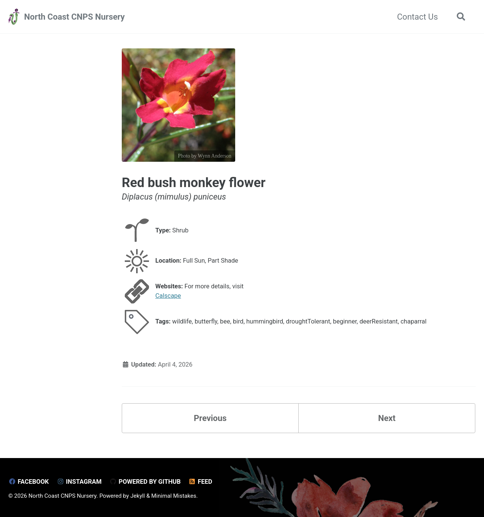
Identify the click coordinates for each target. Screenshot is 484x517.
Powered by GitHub (145, 481)
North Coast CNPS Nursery (74, 17)
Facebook (28, 481)
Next (387, 418)
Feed (200, 481)
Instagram (79, 481)
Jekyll (137, 495)
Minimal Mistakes (173, 495)
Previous (210, 418)
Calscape (168, 295)
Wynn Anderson (214, 156)
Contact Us (417, 17)
